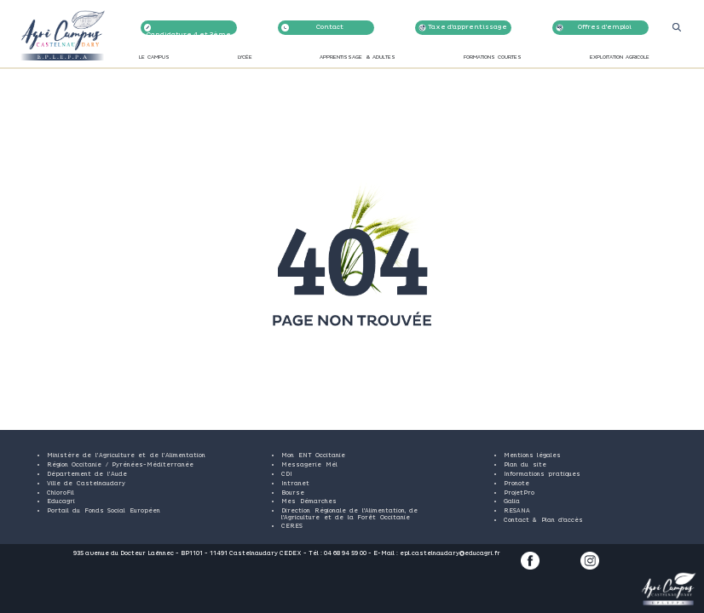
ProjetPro (519, 493)
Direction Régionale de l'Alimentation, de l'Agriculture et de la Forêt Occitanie (349, 513)
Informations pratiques (542, 474)
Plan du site (525, 464)
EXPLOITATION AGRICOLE (619, 57)
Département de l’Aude (87, 474)
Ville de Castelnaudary (86, 483)
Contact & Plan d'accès (543, 520)
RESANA (517, 510)
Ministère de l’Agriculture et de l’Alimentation (126, 455)
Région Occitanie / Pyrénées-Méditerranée (120, 464)
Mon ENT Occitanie (313, 455)
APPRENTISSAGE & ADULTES (357, 57)
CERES (292, 526)
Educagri (61, 501)
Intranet (295, 483)
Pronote (516, 483)
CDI (286, 474)
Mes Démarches (308, 501)
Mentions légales (532, 455)
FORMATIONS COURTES (493, 57)
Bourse (292, 493)
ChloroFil (60, 493)
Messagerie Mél (309, 464)
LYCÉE (245, 57)
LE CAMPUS (154, 57)
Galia (512, 501)
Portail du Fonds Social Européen (103, 510)
